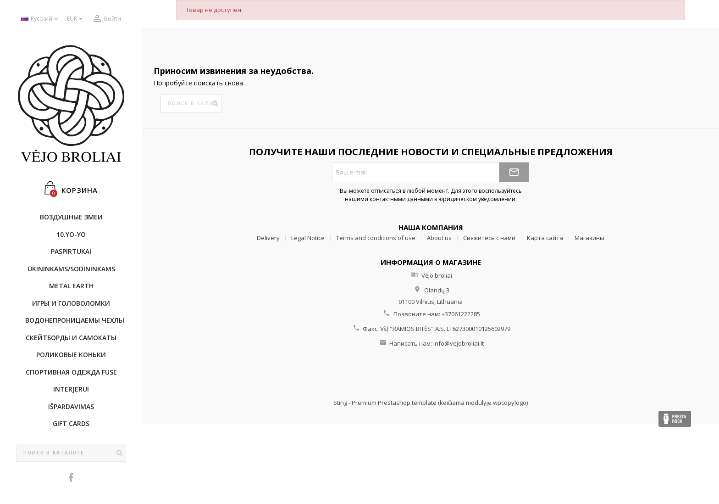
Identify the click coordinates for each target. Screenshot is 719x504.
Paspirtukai (71, 251)
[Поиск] (71, 453)
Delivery (268, 238)
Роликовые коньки (71, 354)
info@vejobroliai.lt (458, 343)
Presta (674, 419)
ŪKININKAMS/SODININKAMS (71, 268)
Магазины (589, 238)
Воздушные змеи (71, 217)
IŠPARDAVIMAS (71, 406)
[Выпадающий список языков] (40, 19)
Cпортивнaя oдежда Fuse (71, 372)
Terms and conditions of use (375, 238)
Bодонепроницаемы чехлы (74, 320)
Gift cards (71, 423)
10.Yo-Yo (71, 234)
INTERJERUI (71, 389)
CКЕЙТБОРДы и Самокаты (71, 337)
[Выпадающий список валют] (76, 19)
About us (439, 238)
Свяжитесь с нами (489, 238)
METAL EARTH (71, 285)
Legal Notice (308, 238)
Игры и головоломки (71, 303)
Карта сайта (545, 238)
